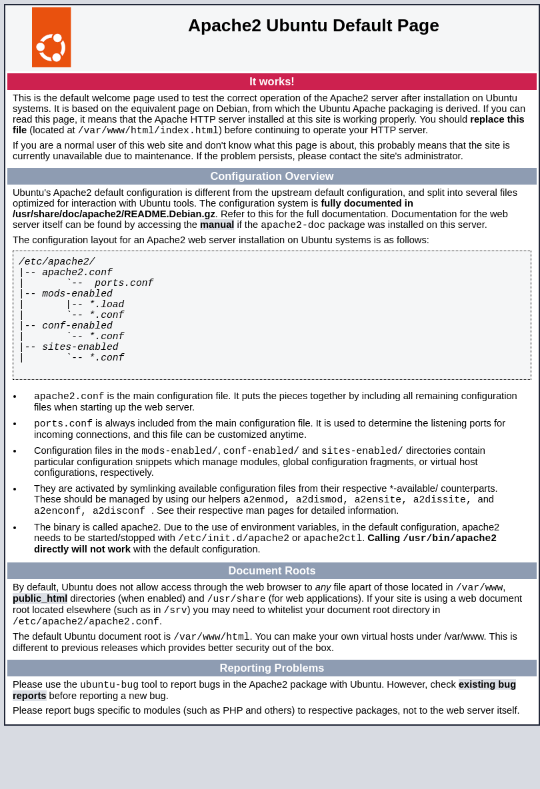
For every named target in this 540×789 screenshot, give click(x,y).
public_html (40, 647)
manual (217, 228)
